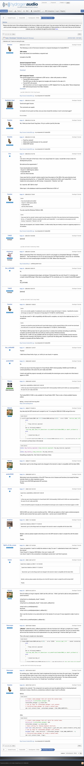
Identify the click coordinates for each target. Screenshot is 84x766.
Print (79, 34)
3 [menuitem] (8, 34)
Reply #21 (22, 590)
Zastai (10, 489)
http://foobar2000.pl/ (25, 263)
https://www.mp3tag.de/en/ (26, 403)
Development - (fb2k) (33, 18)
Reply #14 (22, 408)
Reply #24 (22, 685)
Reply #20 (22, 560)
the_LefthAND (9, 268)
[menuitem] (13, 34)
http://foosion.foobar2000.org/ (27, 95)
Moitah (9, 408)
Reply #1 (22, 100)
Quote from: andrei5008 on (32, 385)
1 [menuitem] (3, 34)
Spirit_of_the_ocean (9, 545)
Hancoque (9, 625)
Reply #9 (22, 288)
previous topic (71, 38)
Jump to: (63, 753)
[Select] (25, 416)
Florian (10, 381)
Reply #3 (22, 137)
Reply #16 (22, 474)
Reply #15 (22, 461)
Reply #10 (22, 304)
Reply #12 (22, 361)
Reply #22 (22, 625)
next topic (78, 38)
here (57, 29)
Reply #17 (22, 489)
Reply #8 (22, 268)
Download (22, 70)
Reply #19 (22, 545)
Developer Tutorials (48, 18)
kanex (10, 560)
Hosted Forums (12, 18)
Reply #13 (22, 381)
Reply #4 (22, 154)
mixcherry (9, 251)
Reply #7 (22, 251)
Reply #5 (22, 194)
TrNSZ (10, 235)
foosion (9, 45)
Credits (13, 763)
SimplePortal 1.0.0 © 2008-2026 (21, 763)
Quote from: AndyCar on (31, 564)
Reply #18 (22, 520)
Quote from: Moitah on (31, 524)
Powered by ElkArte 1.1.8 (5, 763)
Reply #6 (22, 235)
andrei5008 (9, 361)
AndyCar (10, 520)
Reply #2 (22, 120)
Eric (10, 154)
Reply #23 (22, 670)
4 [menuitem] (10, 34)
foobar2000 (22, 18)
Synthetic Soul (9, 100)
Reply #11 (22, 347)
